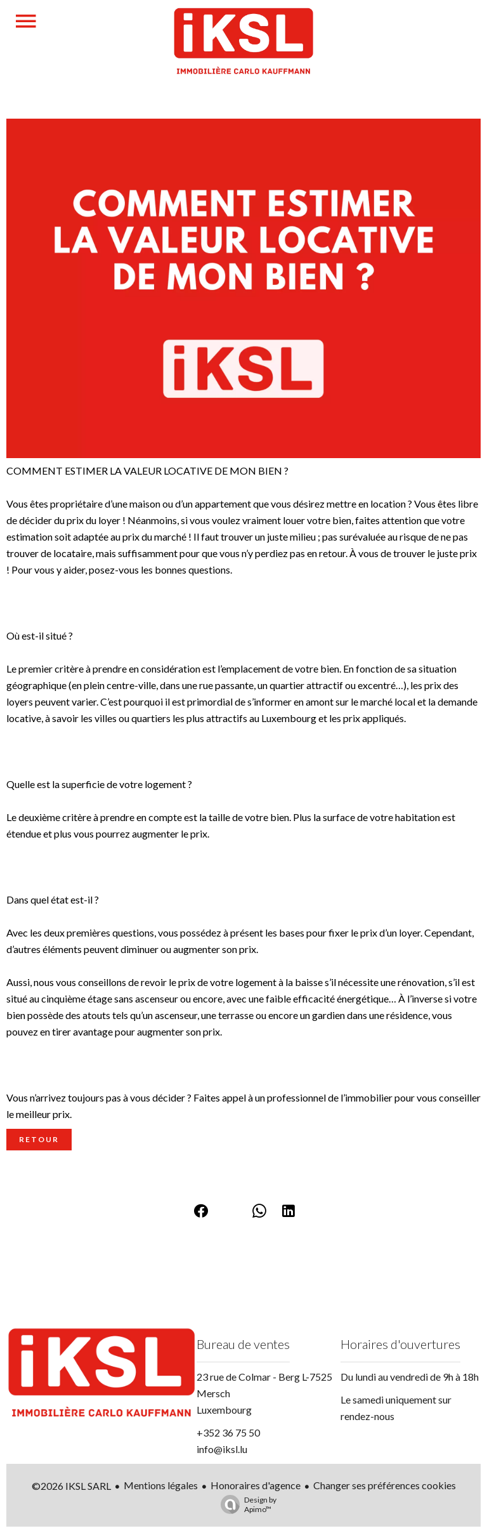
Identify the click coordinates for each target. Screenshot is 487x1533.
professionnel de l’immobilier (330, 1097)
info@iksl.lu (222, 1449)
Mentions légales (161, 1485)
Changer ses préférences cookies (384, 1485)
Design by (245, 1504)
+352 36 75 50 (228, 1432)
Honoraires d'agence (256, 1485)
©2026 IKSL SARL (71, 1486)
